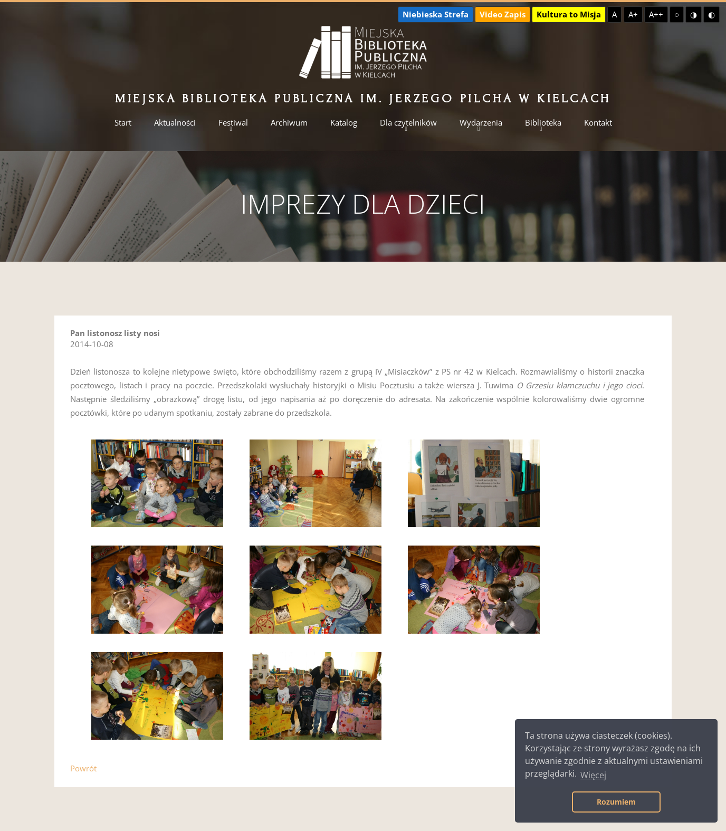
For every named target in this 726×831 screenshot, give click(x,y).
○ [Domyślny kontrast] (676, 14)
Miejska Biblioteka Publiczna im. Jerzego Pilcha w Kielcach (363, 98)
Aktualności (175, 123)
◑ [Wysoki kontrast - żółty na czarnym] (693, 14)
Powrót (83, 768)
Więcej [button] (593, 775)
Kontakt (598, 123)
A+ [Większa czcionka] (633, 14)
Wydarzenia (481, 123)
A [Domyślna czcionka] (614, 14)
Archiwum (289, 123)
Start (122, 123)
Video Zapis (503, 14)
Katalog (343, 123)
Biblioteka (543, 123)
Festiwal (233, 123)
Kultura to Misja (569, 14)
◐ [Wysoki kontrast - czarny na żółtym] (711, 14)
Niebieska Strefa (436, 14)
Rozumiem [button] (616, 802)
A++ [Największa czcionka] (656, 14)
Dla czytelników (408, 123)
